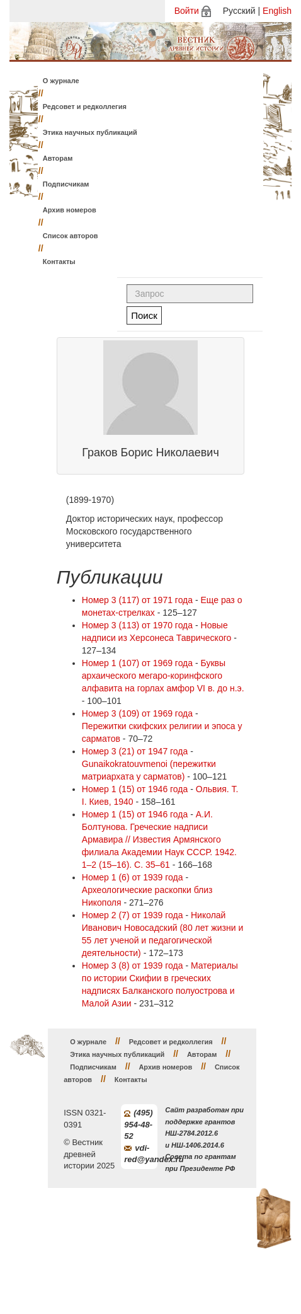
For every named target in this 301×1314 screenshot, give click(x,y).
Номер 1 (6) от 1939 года (132, 877)
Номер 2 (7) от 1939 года (132, 915)
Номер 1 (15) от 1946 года (135, 789)
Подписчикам (66, 184)
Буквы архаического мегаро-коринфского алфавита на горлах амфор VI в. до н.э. (163, 675)
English (277, 11)
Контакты (59, 261)
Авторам (58, 158)
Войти (186, 11)
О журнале (61, 80)
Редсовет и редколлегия (85, 106)
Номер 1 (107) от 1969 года (137, 663)
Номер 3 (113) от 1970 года (137, 625)
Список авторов (70, 235)
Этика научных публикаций (90, 132)
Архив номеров (69, 210)
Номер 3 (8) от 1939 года (132, 965)
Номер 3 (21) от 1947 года (135, 751)
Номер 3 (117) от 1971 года (137, 600)
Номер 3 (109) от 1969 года (137, 713)
